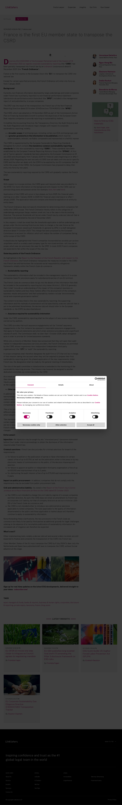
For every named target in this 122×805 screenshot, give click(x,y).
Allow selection (61, 425)
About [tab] (91, 385)
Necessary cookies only (31, 425)
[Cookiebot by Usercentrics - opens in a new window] (96, 378)
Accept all (90, 425)
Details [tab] (61, 385)
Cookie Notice (92, 395)
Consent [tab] (30, 385)
